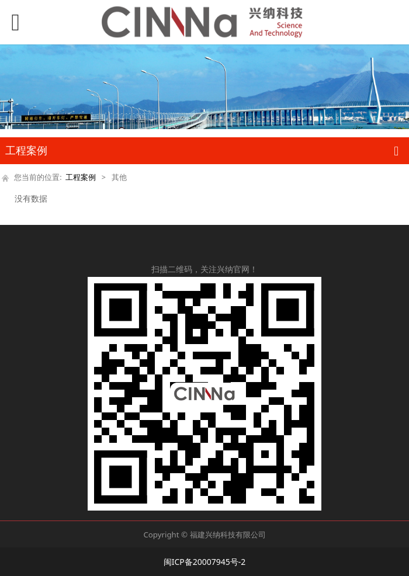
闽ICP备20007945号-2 (205, 561)
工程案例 (80, 177)
